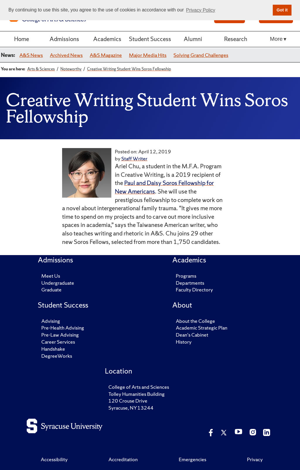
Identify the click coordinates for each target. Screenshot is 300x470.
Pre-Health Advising (62, 327)
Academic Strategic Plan (201, 327)
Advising (50, 321)
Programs (186, 275)
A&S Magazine (106, 55)
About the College (195, 321)
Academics (107, 39)
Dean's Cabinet (192, 334)
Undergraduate (57, 282)
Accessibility (54, 459)
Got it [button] (282, 10)
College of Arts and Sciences (138, 387)
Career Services (58, 341)
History (184, 341)
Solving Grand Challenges (200, 55)
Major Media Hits (147, 55)
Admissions (64, 39)
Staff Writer (134, 158)
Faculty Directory (194, 289)
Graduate (51, 289)
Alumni (193, 39)
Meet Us (50, 275)
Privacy (255, 459)
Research (235, 39)
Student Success (150, 39)
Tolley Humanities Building (136, 394)
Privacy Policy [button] (200, 10)
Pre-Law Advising (60, 334)
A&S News (31, 55)
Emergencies (192, 459)
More (276, 39)
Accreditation (123, 459)
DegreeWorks (56, 355)
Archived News (66, 55)
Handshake (53, 348)
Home (21, 39)
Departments (190, 282)
